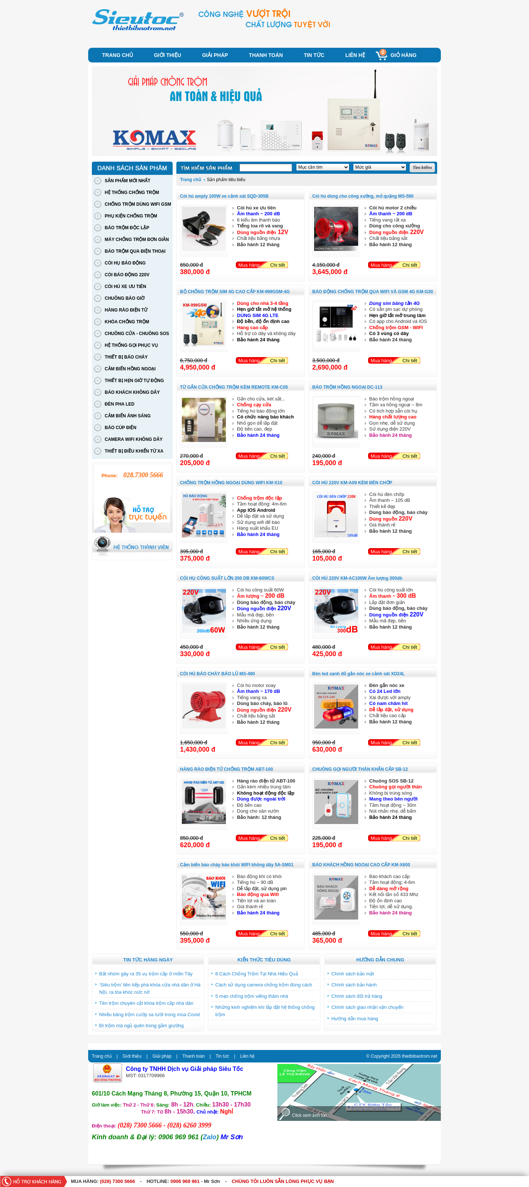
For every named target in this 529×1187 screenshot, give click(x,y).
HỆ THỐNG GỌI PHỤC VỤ (131, 345)
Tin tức (314, 55)
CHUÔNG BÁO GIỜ (124, 298)
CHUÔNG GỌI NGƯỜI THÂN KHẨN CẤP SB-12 (360, 769)
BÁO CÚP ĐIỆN (120, 427)
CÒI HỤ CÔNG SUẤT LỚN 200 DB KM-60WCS (227, 578)
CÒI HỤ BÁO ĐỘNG (125, 263)
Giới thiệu (167, 55)
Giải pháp (215, 55)
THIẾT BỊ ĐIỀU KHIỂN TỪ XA (134, 451)
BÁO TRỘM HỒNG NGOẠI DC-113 (347, 387)
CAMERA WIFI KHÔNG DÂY (134, 439)
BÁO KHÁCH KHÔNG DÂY (132, 392)
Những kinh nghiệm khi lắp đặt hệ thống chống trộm (265, 1010)
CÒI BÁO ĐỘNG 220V (127, 274)
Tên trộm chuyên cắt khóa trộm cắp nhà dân (146, 1003)
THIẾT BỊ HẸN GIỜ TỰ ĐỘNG (134, 380)
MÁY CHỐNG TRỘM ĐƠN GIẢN (137, 239)
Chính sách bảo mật (352, 973)
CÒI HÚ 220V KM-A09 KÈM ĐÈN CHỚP (352, 482)
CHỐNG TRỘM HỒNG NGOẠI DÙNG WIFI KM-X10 (231, 482)
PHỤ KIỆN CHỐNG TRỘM (131, 216)
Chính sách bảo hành (354, 985)
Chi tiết (277, 265)
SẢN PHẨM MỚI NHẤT (127, 180)
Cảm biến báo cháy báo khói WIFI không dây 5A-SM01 (237, 864)
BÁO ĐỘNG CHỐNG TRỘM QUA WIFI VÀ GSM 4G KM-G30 (372, 291)
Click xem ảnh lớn (309, 1115)
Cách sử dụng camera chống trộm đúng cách (263, 985)
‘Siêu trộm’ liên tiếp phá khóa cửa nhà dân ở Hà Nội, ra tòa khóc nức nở (150, 988)
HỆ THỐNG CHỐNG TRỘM (132, 192)
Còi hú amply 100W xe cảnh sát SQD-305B (224, 196)
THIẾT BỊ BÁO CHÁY (126, 357)
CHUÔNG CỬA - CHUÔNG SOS (137, 333)
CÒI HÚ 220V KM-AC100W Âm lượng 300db (357, 578)
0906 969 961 (185, 1181)
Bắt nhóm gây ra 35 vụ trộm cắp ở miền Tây (145, 973)
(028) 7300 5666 (117, 1181)
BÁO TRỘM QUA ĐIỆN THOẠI (135, 251)
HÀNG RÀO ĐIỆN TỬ (126, 310)
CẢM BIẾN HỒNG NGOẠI (130, 368)
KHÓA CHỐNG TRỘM (127, 321)
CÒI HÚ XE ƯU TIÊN (125, 286)
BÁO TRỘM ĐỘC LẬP (127, 227)
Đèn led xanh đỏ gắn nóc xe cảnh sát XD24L (358, 673)
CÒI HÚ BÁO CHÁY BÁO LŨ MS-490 (217, 673)
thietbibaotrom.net (419, 1056)
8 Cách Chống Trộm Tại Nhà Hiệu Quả (256, 973)
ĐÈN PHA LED (119, 404)
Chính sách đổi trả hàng (356, 996)
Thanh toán (266, 55)
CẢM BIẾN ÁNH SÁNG (128, 415)
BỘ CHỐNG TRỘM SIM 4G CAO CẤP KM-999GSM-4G (235, 291)
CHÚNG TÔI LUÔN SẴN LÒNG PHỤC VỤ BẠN (283, 1181)
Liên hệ (355, 55)
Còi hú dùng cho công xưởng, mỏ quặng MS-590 (363, 196)
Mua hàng (249, 265)
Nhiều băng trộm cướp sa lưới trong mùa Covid (149, 1014)
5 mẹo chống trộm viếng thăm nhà (251, 996)
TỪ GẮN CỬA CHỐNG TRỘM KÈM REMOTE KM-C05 (234, 387)
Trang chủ (117, 55)
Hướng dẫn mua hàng (354, 1018)
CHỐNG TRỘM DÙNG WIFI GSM (138, 204)
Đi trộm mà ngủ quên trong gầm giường (141, 1025)
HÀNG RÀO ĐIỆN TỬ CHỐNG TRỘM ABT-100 (226, 769)
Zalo (209, 1137)
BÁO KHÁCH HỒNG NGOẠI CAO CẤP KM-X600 (361, 864)
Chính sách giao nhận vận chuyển (367, 1007)
